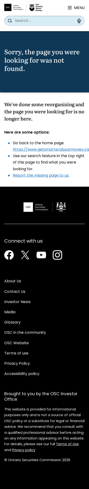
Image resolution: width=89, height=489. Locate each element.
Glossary (12, 322)
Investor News (17, 302)
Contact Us (14, 292)
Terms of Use (67, 444)
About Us (12, 281)
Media (9, 312)
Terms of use (16, 353)
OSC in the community (25, 333)
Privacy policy (23, 450)
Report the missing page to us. (41, 176)
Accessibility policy (21, 374)
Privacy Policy (17, 364)
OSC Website (16, 343)
